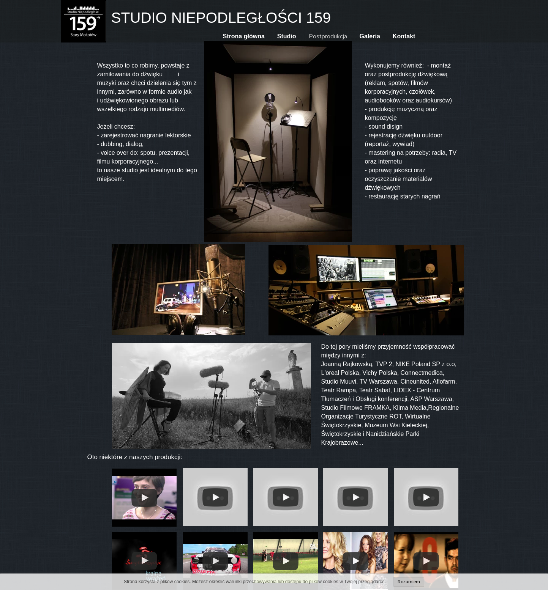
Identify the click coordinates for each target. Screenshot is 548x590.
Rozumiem (409, 582)
